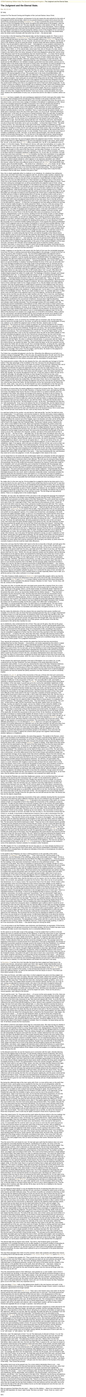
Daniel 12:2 (30, 576)
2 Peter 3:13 (51, 39)
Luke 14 (13, 675)
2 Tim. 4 (54, 828)
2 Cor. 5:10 (25, 154)
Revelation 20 (6, 962)
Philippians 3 (15, 855)
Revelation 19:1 (29, 21)
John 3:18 (15, 508)
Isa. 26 (14, 579)
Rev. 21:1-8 (61, 1254)
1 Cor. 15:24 (36, 1254)
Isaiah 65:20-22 (20, 1179)
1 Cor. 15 (28, 800)
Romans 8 (30, 742)
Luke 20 (33, 681)
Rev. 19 (9, 985)
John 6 (33, 722)
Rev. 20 (3, 9)
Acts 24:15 (53, 717)
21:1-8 (8, 9)
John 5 (10, 326)
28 (41, 1254)
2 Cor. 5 (4, 97)
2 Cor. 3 (46, 164)
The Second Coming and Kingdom (33, 1)
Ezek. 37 (22, 579)
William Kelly (17, 1)
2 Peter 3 (14, 1284)
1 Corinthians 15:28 (22, 37)
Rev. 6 (38, 965)
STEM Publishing (6, 1)
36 (20, 508)
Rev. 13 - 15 (55, 967)
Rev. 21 (11, 1315)
